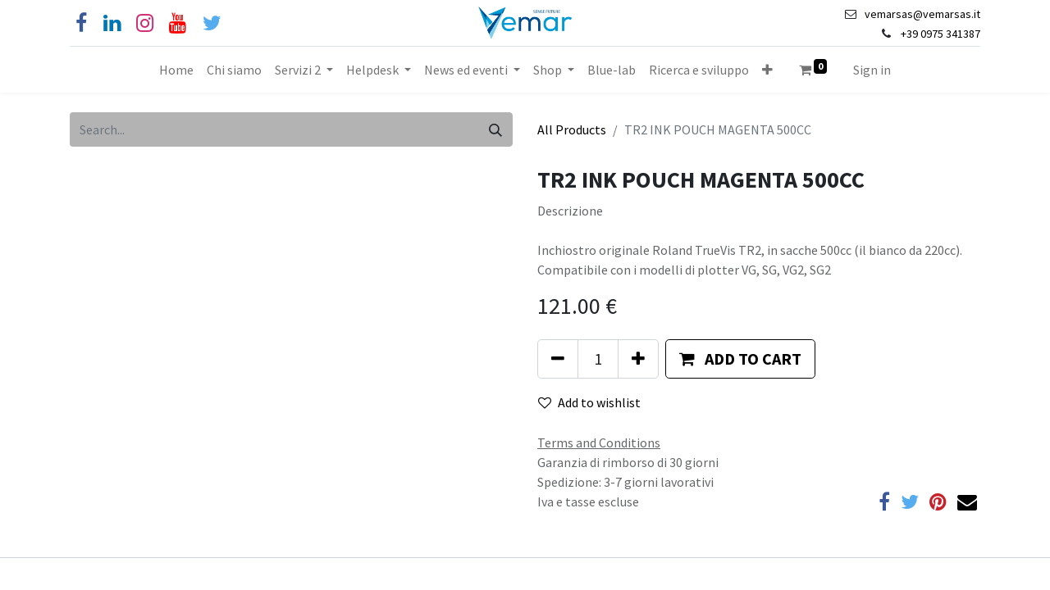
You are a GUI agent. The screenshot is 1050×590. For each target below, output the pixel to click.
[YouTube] (177, 23)
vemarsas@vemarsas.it (922, 14)
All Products (571, 129)
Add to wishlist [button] (589, 402)
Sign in (872, 69)
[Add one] (638, 359)
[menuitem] (176, 69)
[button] (767, 69)
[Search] (495, 129)
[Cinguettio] (212, 23)
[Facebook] (81, 23)
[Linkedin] (112, 23)
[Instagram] (145, 23)
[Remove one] (557, 359)
